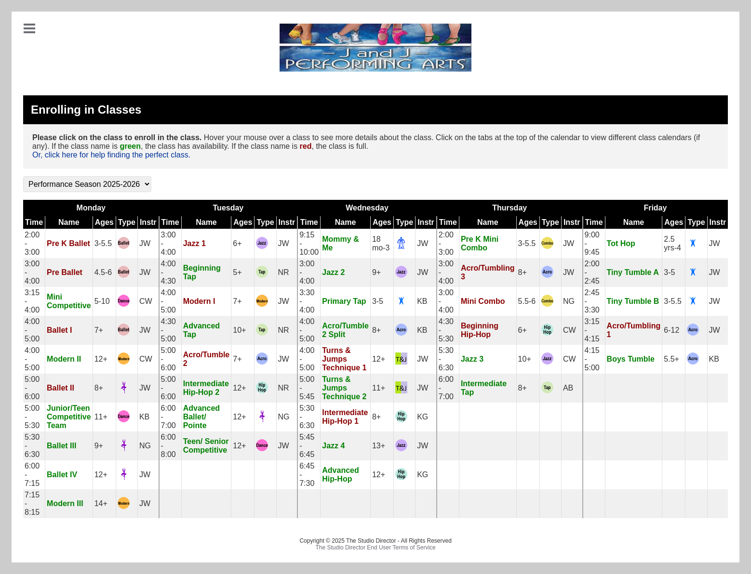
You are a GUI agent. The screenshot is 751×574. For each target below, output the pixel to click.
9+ (376, 272)
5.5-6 (527, 301)
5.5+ (671, 359)
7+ (237, 301)
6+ (237, 243)
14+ (100, 503)
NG (569, 301)
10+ (239, 330)
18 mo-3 (380, 243)
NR (283, 272)
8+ (522, 272)
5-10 (102, 301)
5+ (237, 272)
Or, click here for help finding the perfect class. (111, 155)
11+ (378, 388)
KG (422, 417)
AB (568, 388)
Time (34, 222)
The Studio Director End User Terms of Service (376, 547)
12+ (100, 359)
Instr (148, 222)
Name (69, 222)
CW (145, 301)
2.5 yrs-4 (672, 243)
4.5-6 (103, 272)
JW (144, 243)
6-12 (671, 330)
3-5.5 (103, 243)
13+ (378, 446)
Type (126, 222)
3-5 (669, 272)
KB (422, 301)
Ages (104, 222)
